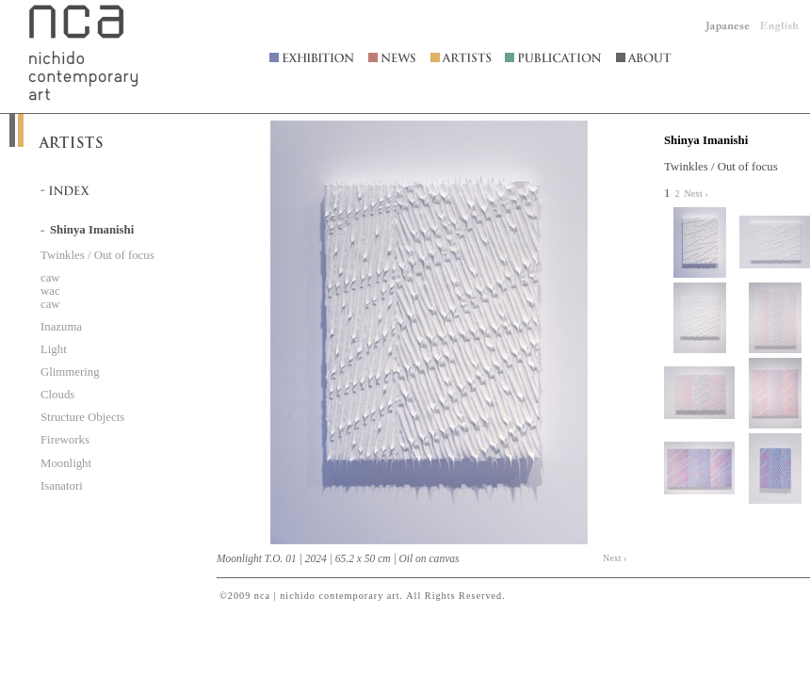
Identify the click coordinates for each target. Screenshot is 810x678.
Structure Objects (82, 417)
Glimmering (70, 372)
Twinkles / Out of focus (97, 255)
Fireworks (64, 439)
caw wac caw (50, 291)
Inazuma (61, 326)
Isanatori (61, 485)
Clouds (57, 394)
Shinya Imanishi (706, 140)
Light (53, 349)
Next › (614, 558)
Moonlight (65, 463)
